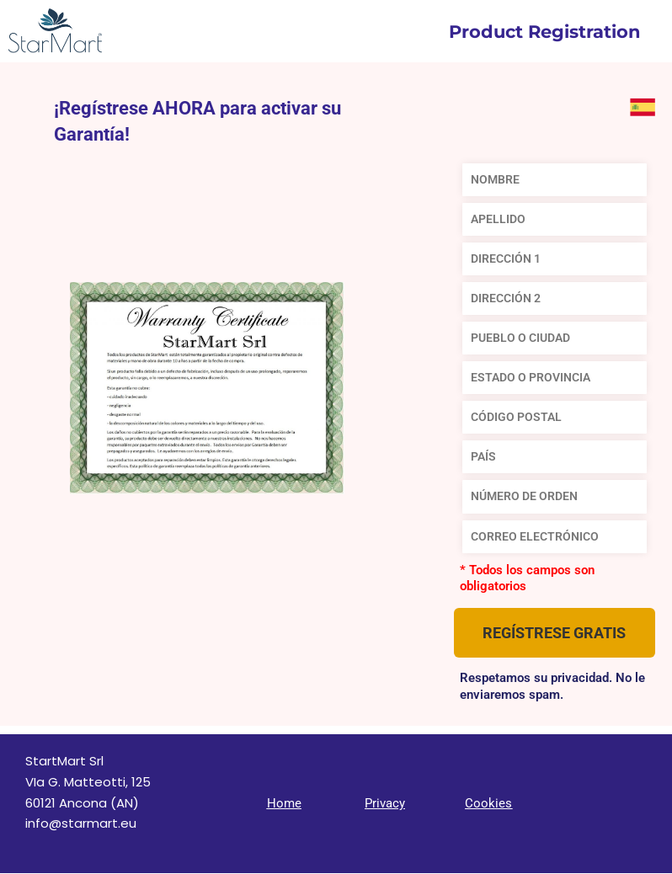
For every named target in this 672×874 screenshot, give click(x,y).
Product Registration (545, 31)
